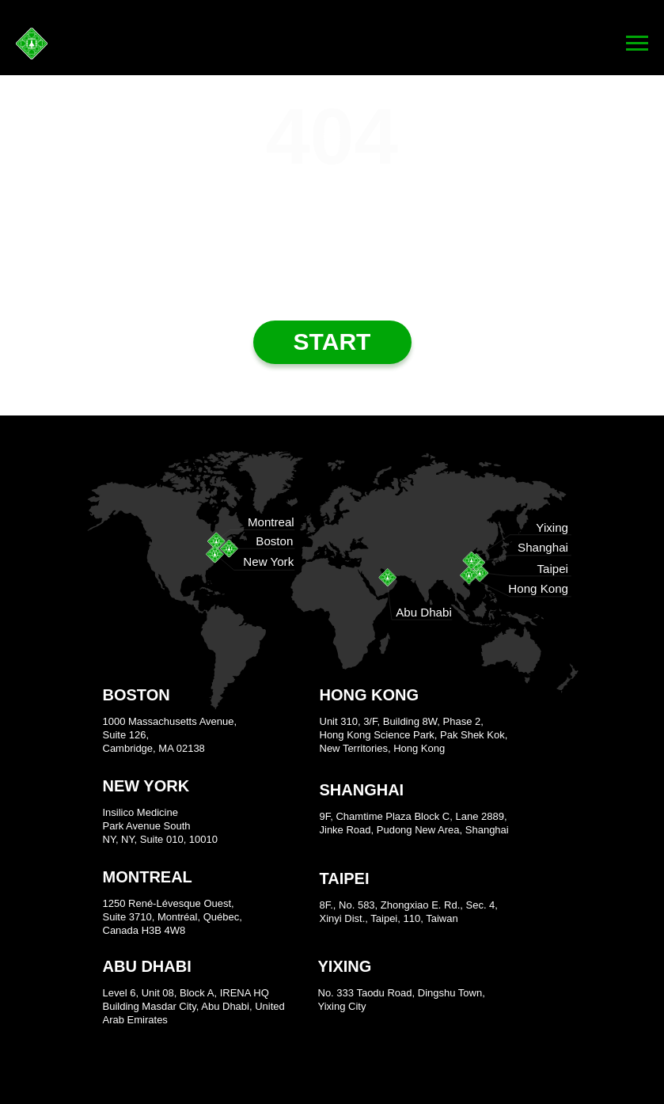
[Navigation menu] (637, 43)
